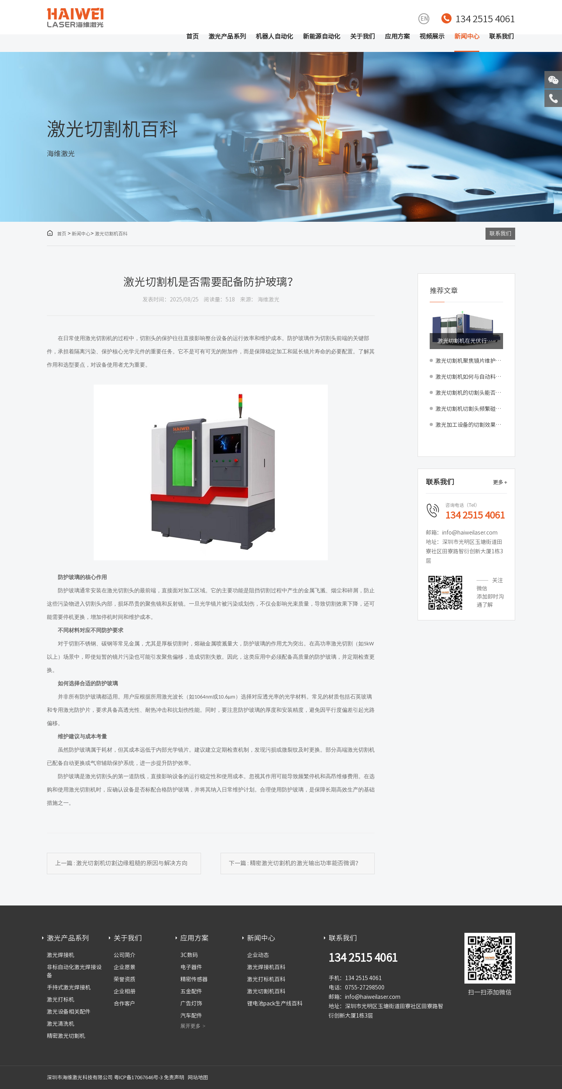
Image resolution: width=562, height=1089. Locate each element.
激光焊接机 (60, 955)
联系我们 (501, 36)
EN (424, 18)
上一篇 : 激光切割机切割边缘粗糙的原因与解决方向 (121, 863)
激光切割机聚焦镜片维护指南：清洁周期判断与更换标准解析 (469, 361)
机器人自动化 (274, 36)
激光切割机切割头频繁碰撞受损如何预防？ (469, 409)
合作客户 (124, 1003)
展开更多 (190, 1026)
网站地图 (198, 1077)
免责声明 (174, 1077)
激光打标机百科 (266, 979)
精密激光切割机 (66, 1036)
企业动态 (258, 955)
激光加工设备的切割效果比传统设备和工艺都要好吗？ (469, 425)
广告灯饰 (191, 1003)
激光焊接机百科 (266, 967)
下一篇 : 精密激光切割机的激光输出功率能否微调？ (295, 863)
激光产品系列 (227, 36)
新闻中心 (466, 36)
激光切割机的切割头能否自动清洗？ (469, 393)
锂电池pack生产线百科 (274, 1003)
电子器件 (191, 967)
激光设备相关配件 (69, 1011)
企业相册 (124, 991)
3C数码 (189, 955)
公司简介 (124, 955)
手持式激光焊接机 (69, 987)
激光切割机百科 (111, 233)
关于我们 (362, 36)
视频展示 (432, 36)
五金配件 (191, 991)
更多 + (500, 482)
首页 (192, 36)
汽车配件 (191, 1015)
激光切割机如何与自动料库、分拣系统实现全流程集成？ (469, 377)
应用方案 (397, 36)
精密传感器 (194, 979)
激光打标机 (60, 999)
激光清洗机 (60, 1024)
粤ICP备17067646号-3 (138, 1077)
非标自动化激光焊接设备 (74, 971)
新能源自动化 (321, 36)
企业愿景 (124, 967)
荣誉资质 (124, 979)
